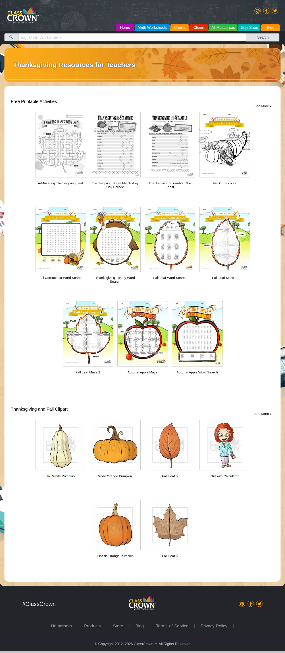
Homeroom (64, 626)
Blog (142, 626)
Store (121, 626)
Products (95, 626)
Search (262, 37)
